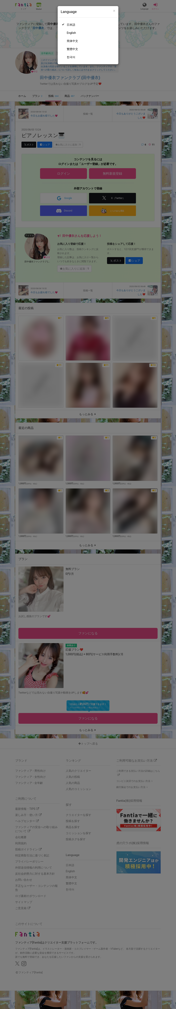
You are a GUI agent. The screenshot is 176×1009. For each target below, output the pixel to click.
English (71, 32)
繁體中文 (72, 49)
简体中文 (72, 41)
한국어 (71, 57)
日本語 (71, 24)
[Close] (114, 11)
